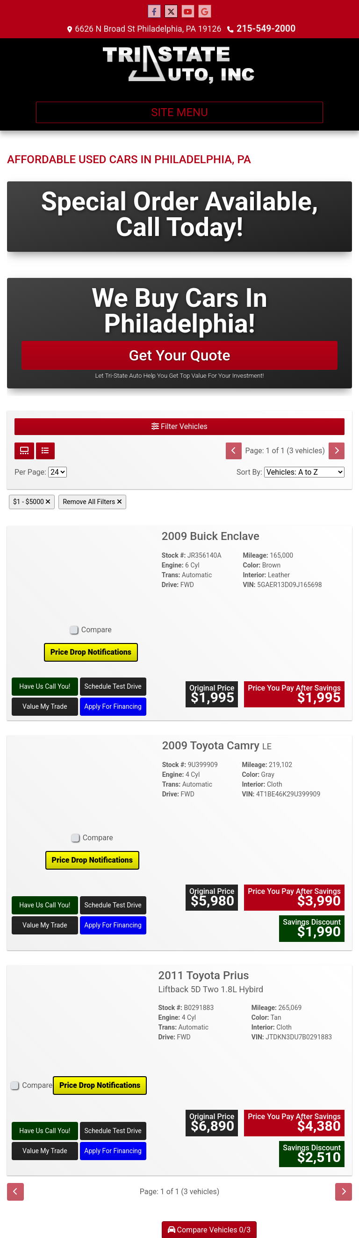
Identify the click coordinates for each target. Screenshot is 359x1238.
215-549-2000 (267, 29)
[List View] (45, 451)
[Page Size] (57, 472)
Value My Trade (44, 706)
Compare (96, 629)
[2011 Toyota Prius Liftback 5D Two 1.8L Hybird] (79, 1018)
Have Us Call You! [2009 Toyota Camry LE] (44, 905)
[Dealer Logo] (179, 66)
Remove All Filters (92, 501)
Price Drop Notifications (90, 652)
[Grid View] (24, 451)
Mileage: (255, 555)
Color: (251, 565)
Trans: (171, 575)
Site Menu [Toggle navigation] (179, 112)
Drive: (170, 584)
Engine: (173, 565)
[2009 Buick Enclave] (91, 572)
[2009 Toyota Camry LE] (92, 781)
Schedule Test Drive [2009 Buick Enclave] (113, 686)
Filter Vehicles (179, 426)
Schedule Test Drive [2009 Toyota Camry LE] (113, 905)
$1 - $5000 (31, 501)
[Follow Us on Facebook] (154, 12)
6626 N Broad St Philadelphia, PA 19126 (150, 29)
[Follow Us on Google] (204, 12)
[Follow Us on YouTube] (187, 12)
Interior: (254, 575)
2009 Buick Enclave (212, 536)
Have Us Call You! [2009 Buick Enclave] (44, 686)
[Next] (337, 451)
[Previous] (234, 451)
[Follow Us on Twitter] (171, 12)
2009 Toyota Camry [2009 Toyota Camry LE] (217, 745)
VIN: (249, 584)
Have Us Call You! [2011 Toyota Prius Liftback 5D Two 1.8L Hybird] (44, 1130)
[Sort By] (304, 472)
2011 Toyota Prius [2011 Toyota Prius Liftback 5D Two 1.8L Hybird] (211, 982)
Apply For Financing (113, 706)
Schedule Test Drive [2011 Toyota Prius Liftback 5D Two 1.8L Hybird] (113, 1130)
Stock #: (174, 555)
